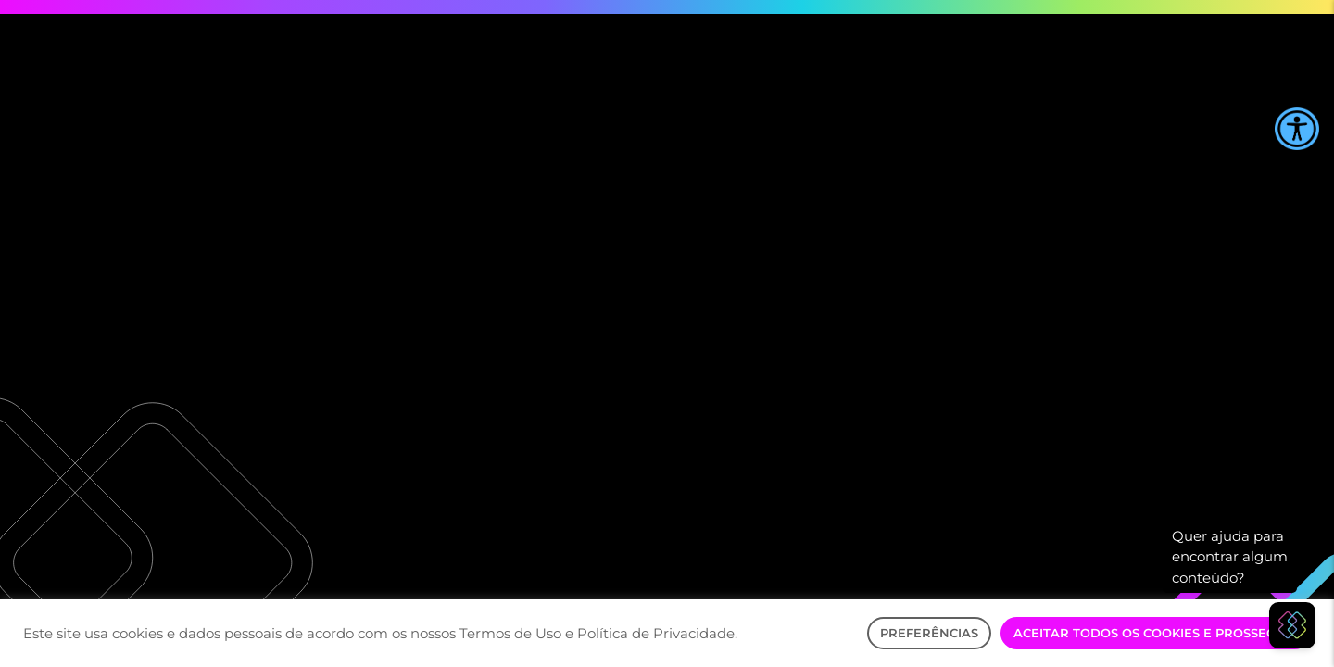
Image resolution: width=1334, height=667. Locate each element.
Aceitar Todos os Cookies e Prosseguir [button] (1155, 632)
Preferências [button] (929, 632)
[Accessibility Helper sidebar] (1297, 129)
